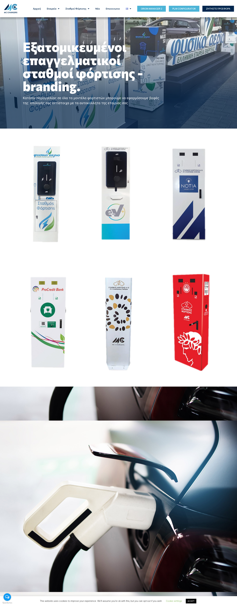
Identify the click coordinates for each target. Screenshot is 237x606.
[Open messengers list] (7, 597)
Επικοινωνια (113, 8)
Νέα (97, 8)
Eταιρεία (53, 8)
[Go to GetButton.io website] (7, 603)
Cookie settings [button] (174, 601)
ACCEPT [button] (191, 601)
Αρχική (37, 8)
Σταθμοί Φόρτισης (77, 8)
